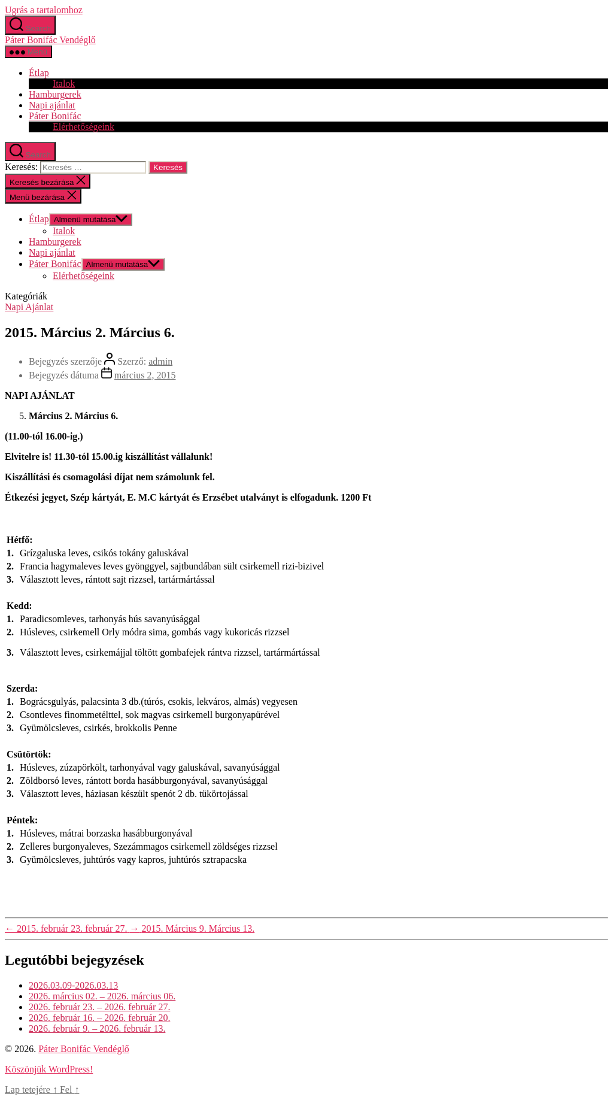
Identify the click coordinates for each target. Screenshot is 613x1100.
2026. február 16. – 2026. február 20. (99, 1018)
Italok (64, 83)
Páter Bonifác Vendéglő (50, 40)
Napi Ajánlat (29, 307)
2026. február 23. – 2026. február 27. (99, 1007)
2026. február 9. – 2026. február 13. (97, 1028)
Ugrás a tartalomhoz (44, 10)
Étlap (39, 73)
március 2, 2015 (145, 375)
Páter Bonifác (55, 116)
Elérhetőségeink (83, 127)
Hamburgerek (55, 94)
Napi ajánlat (52, 105)
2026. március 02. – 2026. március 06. (102, 996)
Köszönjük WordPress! (49, 1069)
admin (160, 361)
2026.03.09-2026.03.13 (73, 985)
